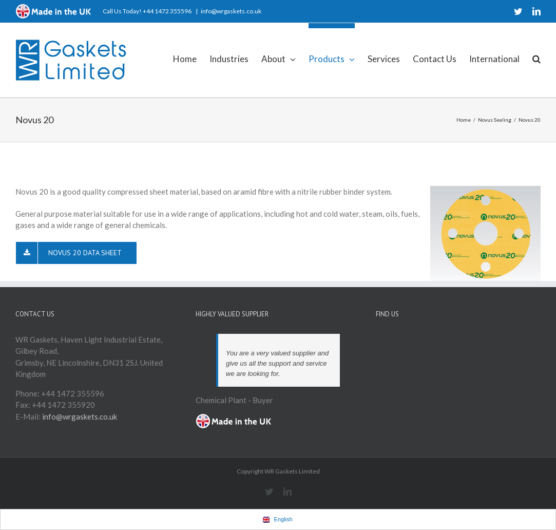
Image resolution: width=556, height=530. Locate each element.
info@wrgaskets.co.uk (231, 11)
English (277, 519)
